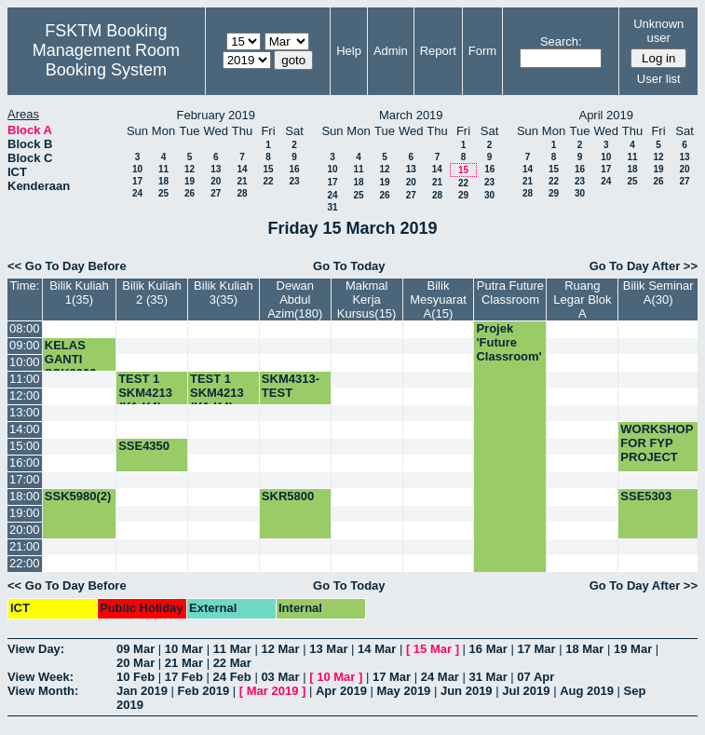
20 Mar (135, 663)
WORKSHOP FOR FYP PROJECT (656, 443)
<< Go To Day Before (67, 266)
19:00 (24, 513)
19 (189, 181)
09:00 (24, 345)
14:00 (24, 429)
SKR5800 (288, 496)
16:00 (24, 463)
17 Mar (536, 649)
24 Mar (440, 677)
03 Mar (280, 677)
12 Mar (280, 649)
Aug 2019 (587, 691)
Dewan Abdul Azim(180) (294, 299)
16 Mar (488, 649)
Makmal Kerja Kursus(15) (367, 299)
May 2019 (404, 691)
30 (489, 195)
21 (242, 181)
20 (215, 181)
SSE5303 (645, 496)
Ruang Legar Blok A (582, 299)
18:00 (24, 496)
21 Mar (184, 663)
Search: (561, 41)
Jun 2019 (467, 691)
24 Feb (232, 677)
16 (294, 169)
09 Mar (135, 649)
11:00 (24, 379)
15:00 (24, 446)
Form (482, 51)
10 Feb (135, 677)
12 (189, 169)
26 (189, 193)
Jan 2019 (142, 691)
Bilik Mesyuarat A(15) (438, 299)
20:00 (24, 530)
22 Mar (232, 663)
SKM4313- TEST (290, 386)
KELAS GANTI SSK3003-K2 (73, 366)
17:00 (24, 479)
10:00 (24, 362)
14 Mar (377, 649)
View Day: (35, 649)
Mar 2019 (273, 691)
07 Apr (535, 677)
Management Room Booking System (106, 60)
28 (242, 193)
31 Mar (488, 677)
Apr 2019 (341, 691)
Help (348, 51)
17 (137, 181)
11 (163, 169)
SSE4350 (143, 446)
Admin (390, 51)
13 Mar (328, 649)
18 (163, 181)
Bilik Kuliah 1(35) (79, 292)
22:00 (24, 563)
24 (137, 193)
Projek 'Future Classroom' (508, 342)
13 (215, 169)
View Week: (40, 677)
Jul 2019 (525, 691)
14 (242, 169)
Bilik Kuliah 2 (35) (152, 292)
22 (268, 181)
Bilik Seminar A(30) (658, 292)
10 (137, 169)
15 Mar (433, 649)
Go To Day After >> (644, 266)
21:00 (24, 546)
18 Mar (584, 649)
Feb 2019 (204, 691)
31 (332, 207)
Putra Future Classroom (510, 292)
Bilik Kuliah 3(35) (223, 292)
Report (438, 51)
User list (659, 79)
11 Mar (232, 649)
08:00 (24, 328)
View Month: (42, 691)
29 (463, 195)
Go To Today (349, 266)
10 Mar (184, 649)
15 (268, 169)
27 (215, 193)
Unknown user (658, 31)
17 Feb (184, 677)
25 (163, 193)
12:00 (24, 395)
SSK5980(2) (78, 496)
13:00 (24, 412)
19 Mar (633, 649)
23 (294, 181)
